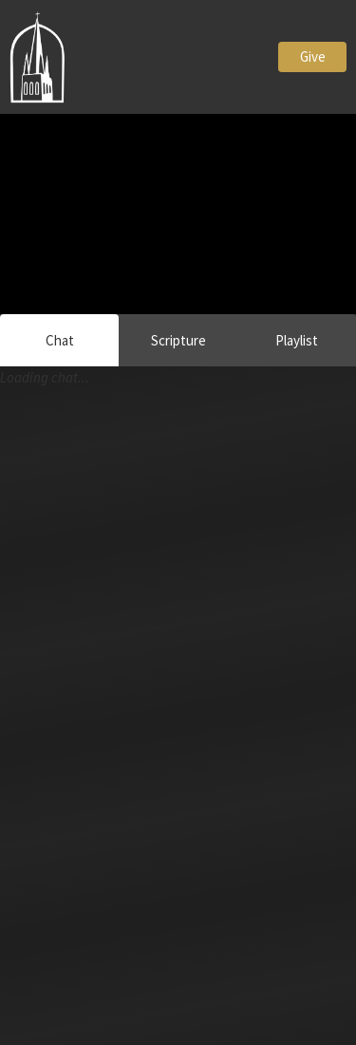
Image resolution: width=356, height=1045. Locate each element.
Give (313, 56)
